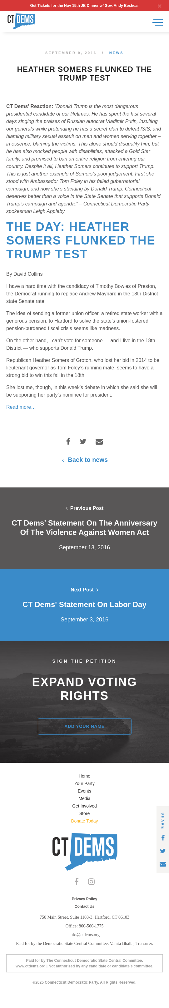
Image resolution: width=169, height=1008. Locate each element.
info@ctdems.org (84, 934)
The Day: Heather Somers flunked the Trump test (81, 240)
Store (84, 813)
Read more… (21, 407)
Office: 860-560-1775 (84, 926)
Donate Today (84, 820)
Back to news (84, 459)
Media (84, 798)
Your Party (84, 783)
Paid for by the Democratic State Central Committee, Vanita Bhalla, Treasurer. (84, 943)
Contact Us (84, 906)
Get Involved (84, 805)
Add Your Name (84, 726)
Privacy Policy (84, 899)
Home (84, 775)
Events (84, 790)
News (116, 53)
